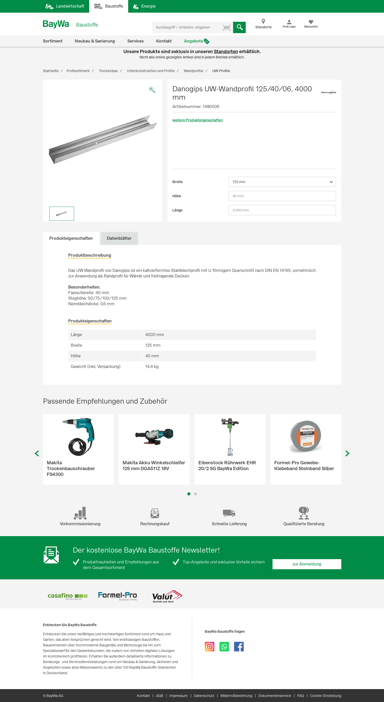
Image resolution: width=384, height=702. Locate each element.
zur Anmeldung (306, 564)
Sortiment (52, 41)
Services (135, 41)
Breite (177, 182)
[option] (102, 139)
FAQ (300, 695)
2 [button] (195, 493)
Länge (177, 210)
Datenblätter (119, 238)
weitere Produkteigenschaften (197, 120)
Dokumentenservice (274, 695)
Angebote (193, 41)
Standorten (226, 51)
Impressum (178, 695)
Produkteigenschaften (71, 238)
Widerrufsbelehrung (236, 695)
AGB (159, 695)
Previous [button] (36, 454)
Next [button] (347, 454)
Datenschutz (204, 695)
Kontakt (164, 41)
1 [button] (189, 493)
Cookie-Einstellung (325, 695)
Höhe (176, 196)
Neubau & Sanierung (95, 41)
